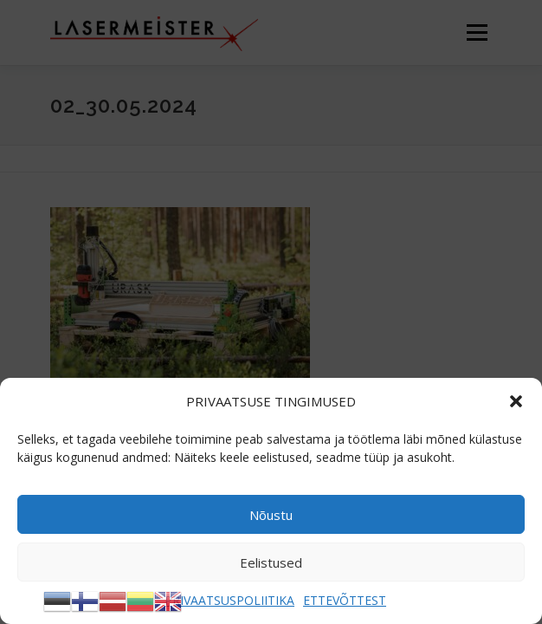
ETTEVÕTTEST (344, 600)
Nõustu (271, 514)
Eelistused (271, 562)
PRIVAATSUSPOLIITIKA (229, 600)
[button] (516, 401)
